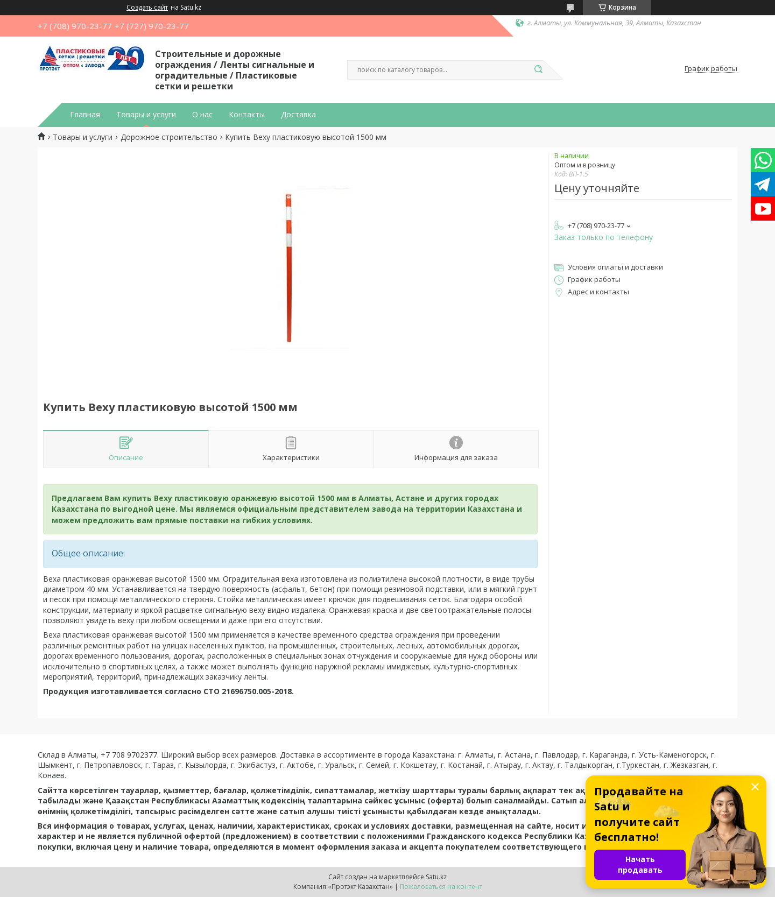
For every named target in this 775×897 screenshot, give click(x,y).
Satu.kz (436, 876)
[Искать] (538, 70)
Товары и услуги (146, 114)
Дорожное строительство (169, 137)
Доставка (298, 114)
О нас (202, 114)
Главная (85, 114)
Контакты (247, 114)
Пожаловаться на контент (441, 886)
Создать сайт (147, 7)
